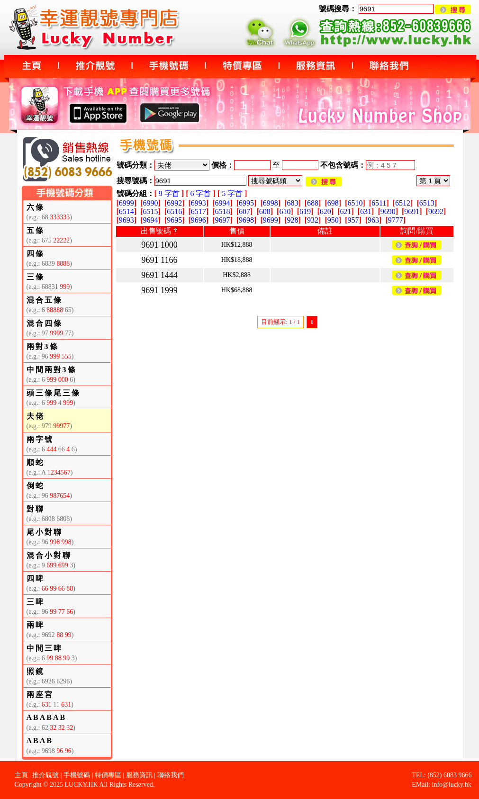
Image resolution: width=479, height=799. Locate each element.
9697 (222, 220)
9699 (270, 220)
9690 (388, 211)
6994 (222, 203)
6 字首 (200, 193)
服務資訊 (139, 775)
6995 (246, 203)
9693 (126, 220)
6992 (174, 203)
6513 (426, 203)
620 (325, 211)
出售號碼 (159, 231)
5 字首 (232, 193)
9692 (435, 211)
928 (292, 220)
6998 (270, 203)
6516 (174, 211)
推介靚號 (45, 775)
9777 (395, 220)
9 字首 (169, 193)
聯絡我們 (170, 775)
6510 (354, 203)
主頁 (21, 775)
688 (312, 203)
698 (333, 203)
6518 (222, 211)
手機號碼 (76, 775)
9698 (246, 220)
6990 (150, 203)
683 (292, 203)
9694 (150, 220)
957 (353, 220)
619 (305, 211)
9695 (174, 220)
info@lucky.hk (451, 784)
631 (365, 211)
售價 (236, 231)
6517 (198, 211)
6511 (378, 203)
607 (244, 211)
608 (265, 211)
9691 (411, 211)
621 (345, 211)
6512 (402, 203)
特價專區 (108, 775)
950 (333, 220)
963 (373, 220)
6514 (126, 211)
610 (284, 211)
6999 (126, 203)
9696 (198, 220)
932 (312, 220)
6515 (150, 211)
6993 (198, 203)
